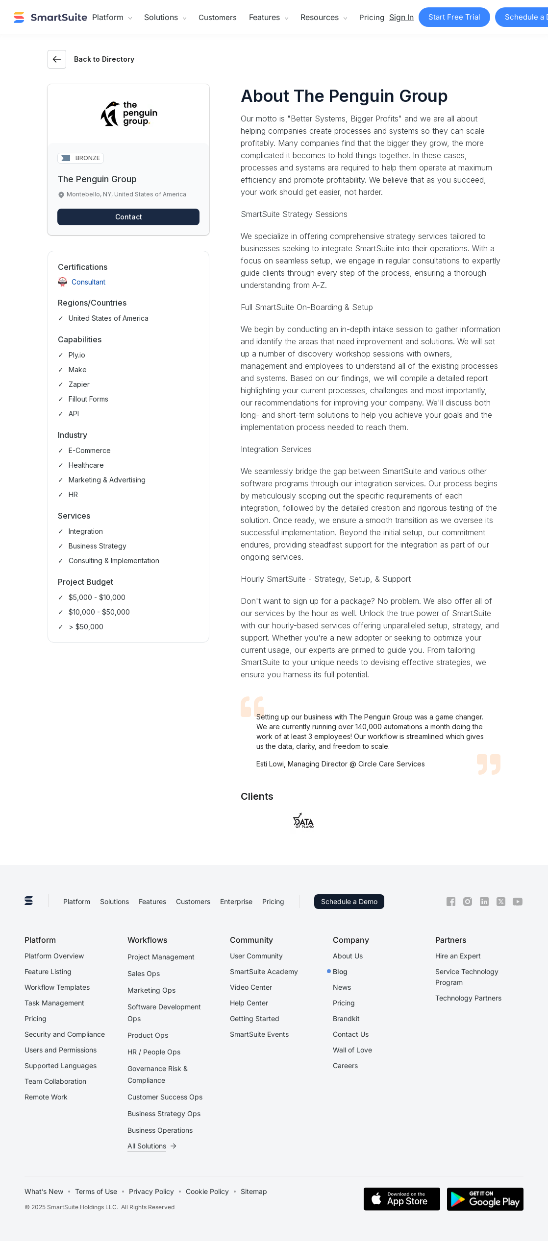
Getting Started (254, 1018)
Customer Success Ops (164, 1097)
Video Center (251, 987)
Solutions (114, 901)
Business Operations (160, 1130)
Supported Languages (61, 1065)
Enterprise (236, 901)
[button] (112, 17)
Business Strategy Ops (163, 1113)
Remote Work (46, 1097)
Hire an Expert (458, 956)
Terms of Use (96, 1191)
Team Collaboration (55, 1081)
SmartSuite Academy (264, 971)
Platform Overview (54, 956)
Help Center (249, 1003)
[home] (50, 17)
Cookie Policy (207, 1191)
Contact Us (351, 1034)
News (342, 987)
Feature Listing (48, 971)
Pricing (371, 17)
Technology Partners (468, 998)
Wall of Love (352, 1050)
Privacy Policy (151, 1191)
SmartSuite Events (259, 1034)
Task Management (54, 1003)
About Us (348, 956)
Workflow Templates (57, 987)
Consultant (88, 282)
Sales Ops (143, 973)
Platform (76, 901)
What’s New (44, 1191)
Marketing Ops (151, 990)
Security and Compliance (65, 1034)
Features (152, 901)
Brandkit (346, 1018)
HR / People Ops (153, 1052)
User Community (256, 956)
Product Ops (147, 1035)
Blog (340, 971)
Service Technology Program (466, 976)
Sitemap (254, 1191)
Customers (218, 17)
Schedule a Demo (349, 901)
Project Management (161, 957)
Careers (345, 1065)
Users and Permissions (61, 1050)
